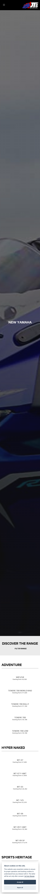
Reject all (20, 887)
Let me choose (29, 876)
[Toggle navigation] (4, 5)
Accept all (20, 882)
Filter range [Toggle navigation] (20, 649)
